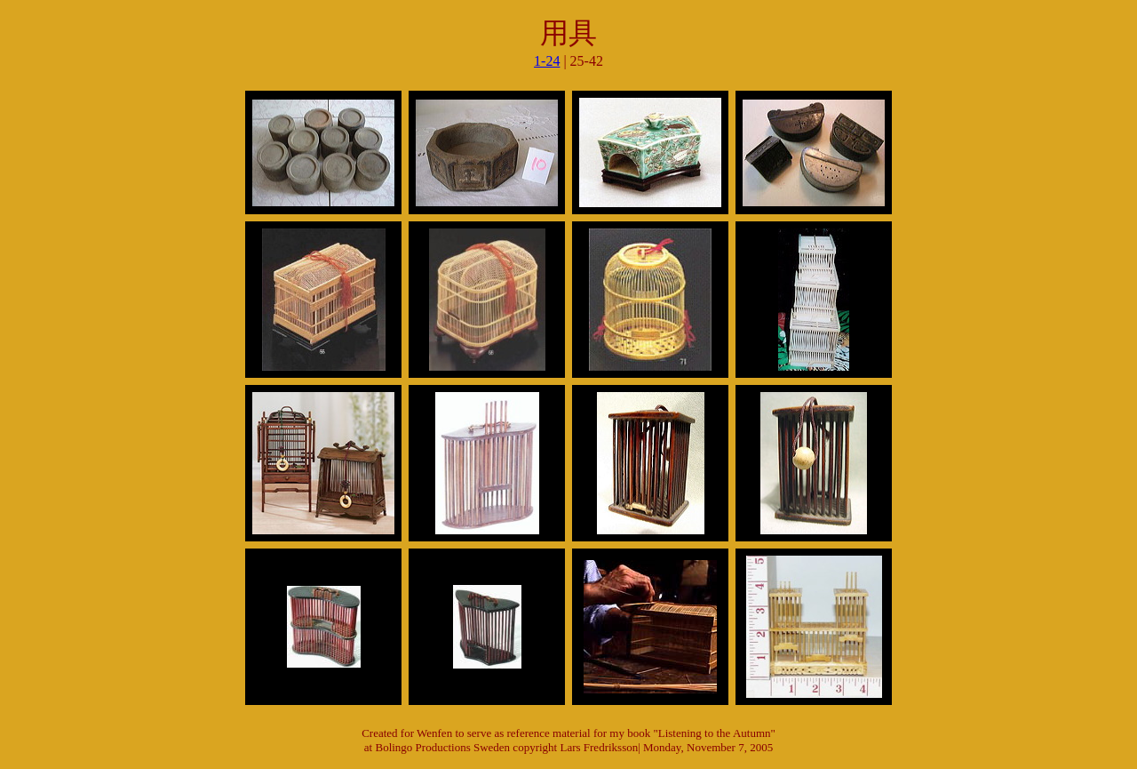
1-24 (547, 60)
